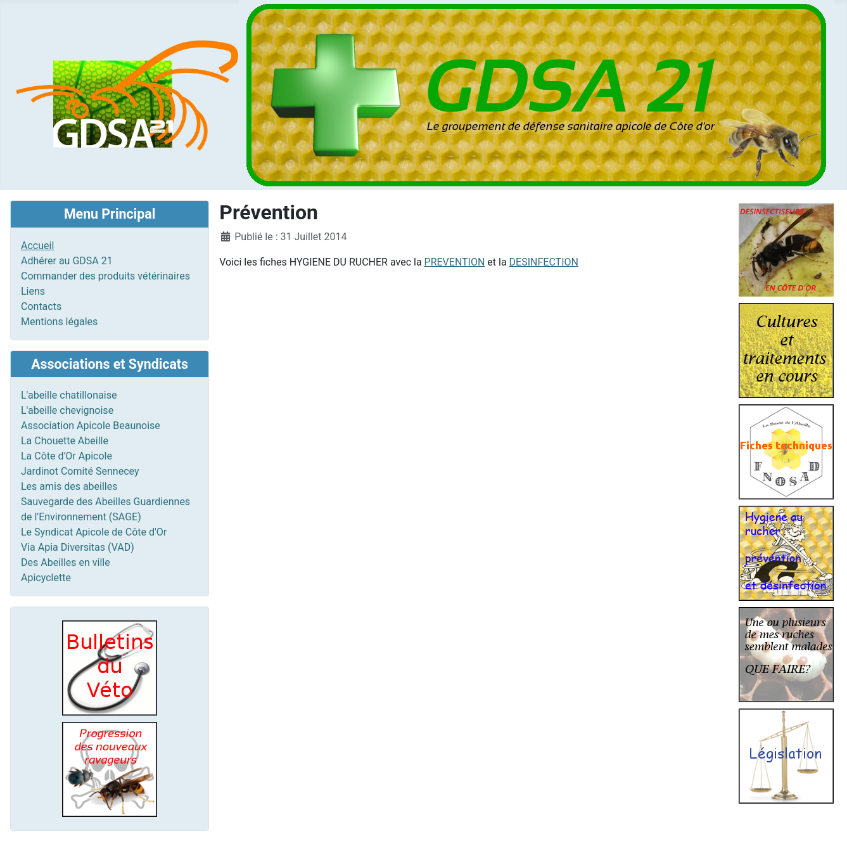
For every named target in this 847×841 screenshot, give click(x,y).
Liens (33, 291)
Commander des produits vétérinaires (105, 276)
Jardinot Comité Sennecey (80, 471)
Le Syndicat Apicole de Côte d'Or (94, 532)
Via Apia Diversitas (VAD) (77, 547)
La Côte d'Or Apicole (66, 456)
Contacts (41, 306)
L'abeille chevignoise (67, 410)
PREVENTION (454, 262)
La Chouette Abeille (64, 441)
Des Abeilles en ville (65, 562)
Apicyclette (46, 578)
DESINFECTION (543, 262)
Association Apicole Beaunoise (90, 426)
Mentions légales (59, 322)
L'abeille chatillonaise (69, 395)
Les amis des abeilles (69, 486)
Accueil (37, 246)
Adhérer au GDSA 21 (67, 261)
